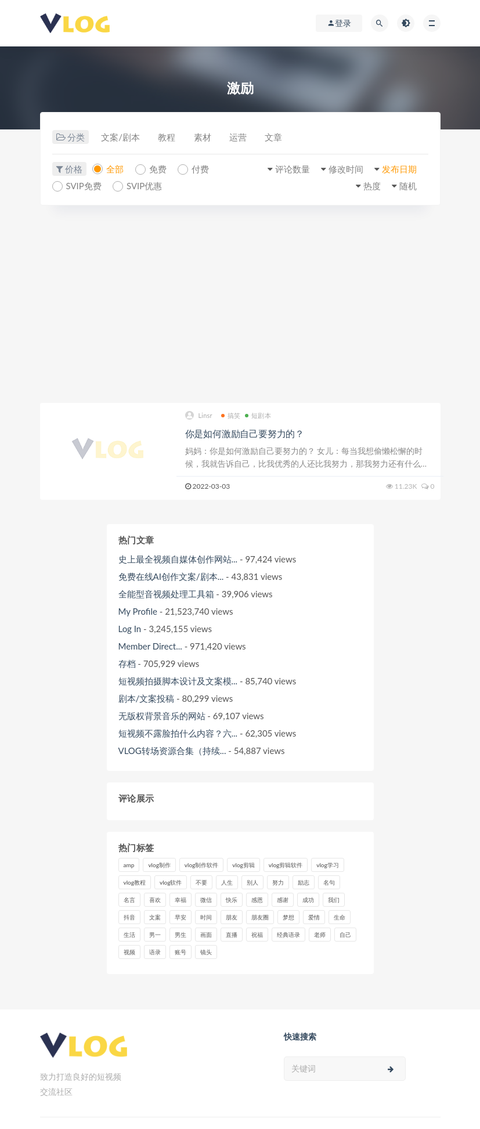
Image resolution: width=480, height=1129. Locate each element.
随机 (408, 186)
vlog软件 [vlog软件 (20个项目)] (171, 882)
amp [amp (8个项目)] (129, 864)
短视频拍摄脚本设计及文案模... (178, 681)
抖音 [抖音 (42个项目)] (129, 917)
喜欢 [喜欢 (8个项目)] (155, 899)
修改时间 (345, 169)
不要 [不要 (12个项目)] (201, 882)
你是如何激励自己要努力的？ (244, 433)
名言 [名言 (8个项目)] (129, 899)
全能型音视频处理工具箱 (166, 594)
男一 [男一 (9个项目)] (155, 934)
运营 (239, 137)
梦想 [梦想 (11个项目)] (288, 917)
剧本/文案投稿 (146, 698)
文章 (275, 137)
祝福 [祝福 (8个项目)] (257, 934)
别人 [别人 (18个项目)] (252, 882)
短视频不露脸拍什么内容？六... (178, 733)
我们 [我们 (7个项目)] (334, 899)
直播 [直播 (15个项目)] (231, 934)
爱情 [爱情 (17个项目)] (314, 917)
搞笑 (230, 415)
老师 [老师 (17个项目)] (320, 934)
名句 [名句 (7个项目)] (329, 882)
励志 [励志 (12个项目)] (303, 882)
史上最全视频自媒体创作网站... (178, 559)
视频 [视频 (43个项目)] (129, 951)
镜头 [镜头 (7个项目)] (206, 951)
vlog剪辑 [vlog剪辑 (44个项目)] (243, 864)
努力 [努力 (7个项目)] (278, 882)
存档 (127, 663)
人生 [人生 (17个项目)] (227, 882)
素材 (203, 137)
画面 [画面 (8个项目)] (206, 934)
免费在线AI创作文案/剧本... (171, 576)
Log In (130, 628)
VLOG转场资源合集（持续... (172, 750)
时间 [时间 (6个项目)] (206, 917)
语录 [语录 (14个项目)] (155, 951)
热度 (371, 186)
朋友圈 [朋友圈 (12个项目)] (260, 917)
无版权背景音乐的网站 (161, 715)
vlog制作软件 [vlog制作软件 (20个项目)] (201, 864)
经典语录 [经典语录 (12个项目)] (288, 934)
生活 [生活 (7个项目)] (129, 934)
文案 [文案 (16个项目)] (155, 917)
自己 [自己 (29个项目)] (345, 934)
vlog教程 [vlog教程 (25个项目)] (135, 882)
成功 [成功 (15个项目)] (308, 899)
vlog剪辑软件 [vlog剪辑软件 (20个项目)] (285, 864)
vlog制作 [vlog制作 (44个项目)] (159, 864)
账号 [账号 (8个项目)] (180, 951)
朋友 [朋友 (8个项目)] (231, 917)
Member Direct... (150, 646)
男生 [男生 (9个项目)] (180, 934)
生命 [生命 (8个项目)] (339, 917)
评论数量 (291, 169)
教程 (167, 137)
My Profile (137, 611)
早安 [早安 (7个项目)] (180, 917)
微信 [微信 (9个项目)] (206, 899)
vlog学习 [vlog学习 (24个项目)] (327, 864)
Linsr (198, 416)
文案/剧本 (120, 137)
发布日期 (399, 169)
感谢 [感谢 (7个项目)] (282, 899)
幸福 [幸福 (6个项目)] (180, 899)
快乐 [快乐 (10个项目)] (231, 899)
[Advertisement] (240, 304)
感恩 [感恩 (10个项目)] (257, 899)
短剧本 (258, 415)
